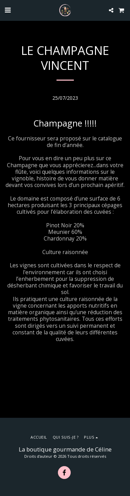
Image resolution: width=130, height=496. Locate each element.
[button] (8, 10)
